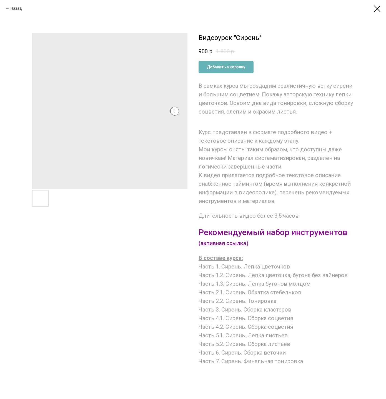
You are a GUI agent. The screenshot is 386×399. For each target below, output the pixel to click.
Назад (16, 8)
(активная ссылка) (224, 243)
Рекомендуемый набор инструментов (273, 232)
